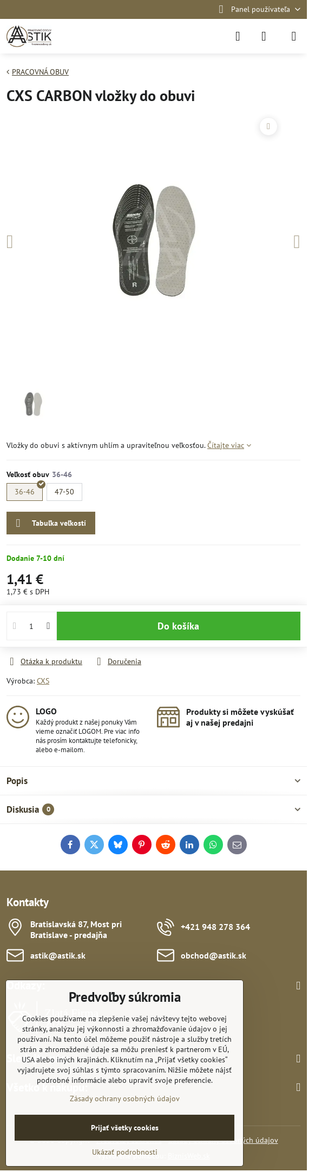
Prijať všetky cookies (125, 1128)
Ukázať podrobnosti (125, 1152)
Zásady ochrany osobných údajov (125, 1098)
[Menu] (294, 36)
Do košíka (178, 626)
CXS (43, 681)
